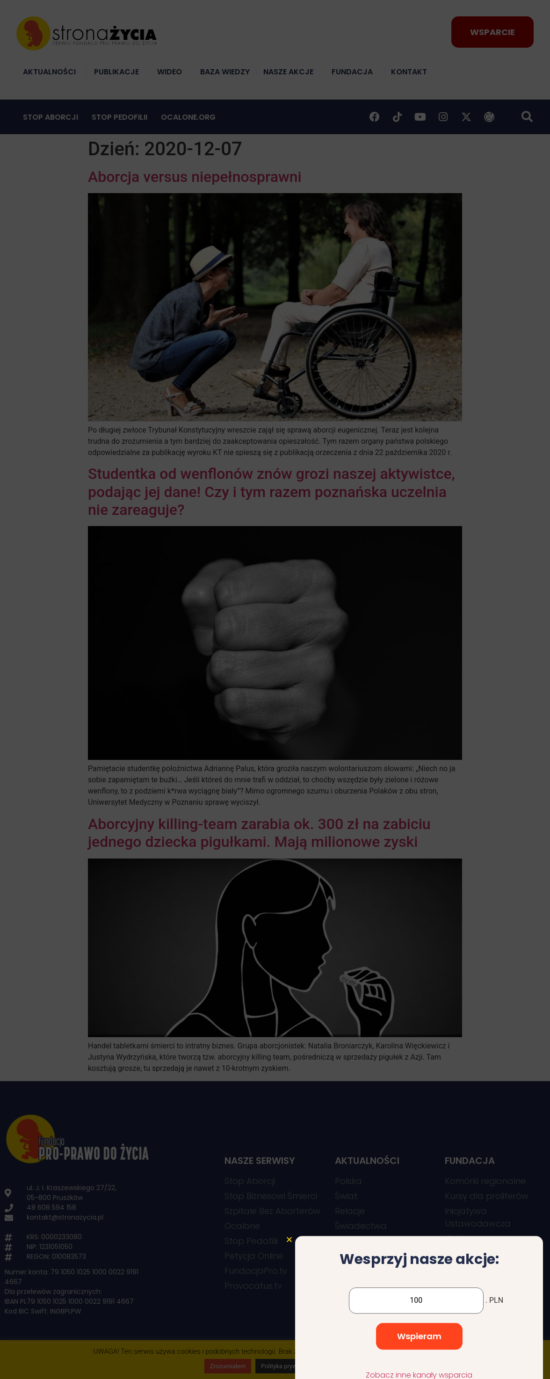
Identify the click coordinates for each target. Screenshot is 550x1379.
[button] (289, 1320)
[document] (275, 689)
